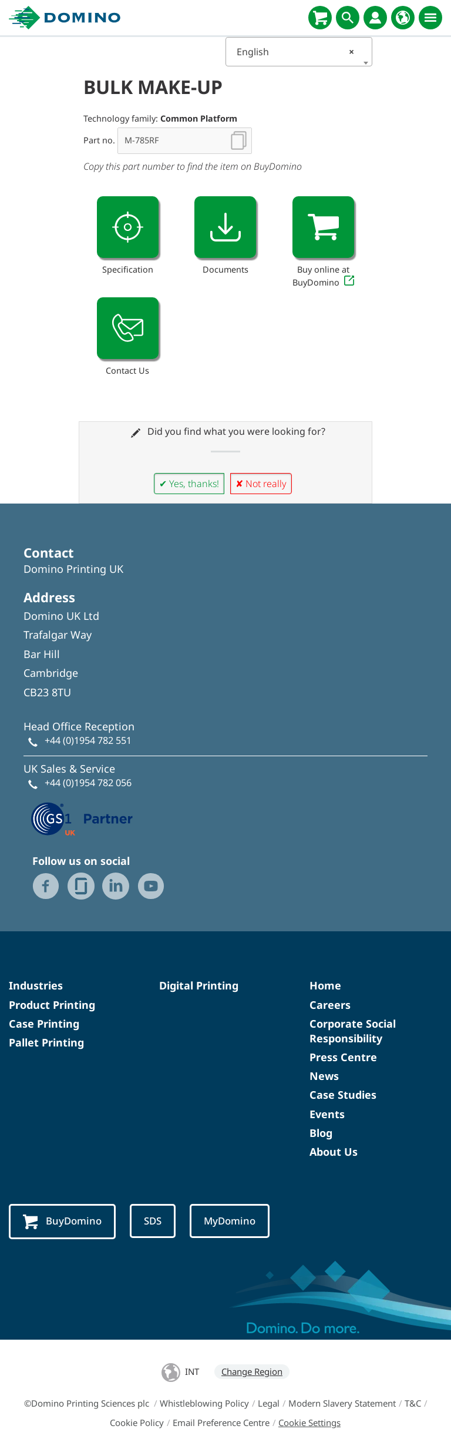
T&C (413, 1403)
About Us (333, 1152)
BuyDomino (62, 1221)
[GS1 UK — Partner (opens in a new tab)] (82, 817)
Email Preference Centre (221, 1422)
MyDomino (230, 1220)
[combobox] (299, 51)
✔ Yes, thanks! (189, 483)
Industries (36, 985)
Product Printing (52, 1005)
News (324, 1076)
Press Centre (343, 1057)
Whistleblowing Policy (204, 1403)
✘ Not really (261, 483)
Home (325, 985)
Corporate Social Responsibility (352, 1030)
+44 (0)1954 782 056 (88, 782)
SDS (152, 1220)
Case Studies (342, 1095)
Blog (320, 1133)
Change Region (251, 1371)
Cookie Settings (309, 1422)
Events (327, 1114)
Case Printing (44, 1023)
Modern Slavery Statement (342, 1403)
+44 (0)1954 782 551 (88, 740)
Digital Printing (198, 985)
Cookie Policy (137, 1422)
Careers (330, 1005)
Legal (269, 1403)
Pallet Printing (46, 1042)
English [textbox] (295, 51)
